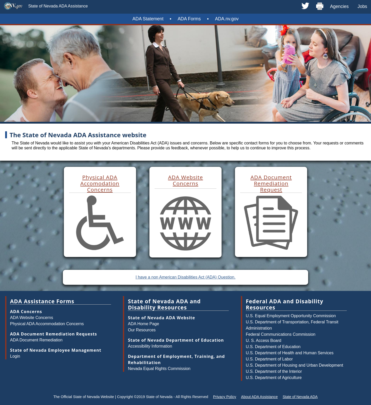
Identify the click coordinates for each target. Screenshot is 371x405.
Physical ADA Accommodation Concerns (47, 324)
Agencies (339, 6)
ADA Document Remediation (36, 340)
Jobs (362, 6)
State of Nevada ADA (300, 397)
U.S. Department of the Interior (274, 371)
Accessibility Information (150, 346)
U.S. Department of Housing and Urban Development (294, 365)
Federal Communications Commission (280, 334)
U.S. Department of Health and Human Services (290, 353)
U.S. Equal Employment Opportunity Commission (291, 316)
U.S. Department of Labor (269, 359)
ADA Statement (147, 18)
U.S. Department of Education (273, 346)
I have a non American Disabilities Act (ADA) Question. (185, 277)
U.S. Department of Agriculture (274, 377)
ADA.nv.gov (227, 18)
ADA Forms (189, 18)
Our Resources (142, 330)
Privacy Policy (224, 397)
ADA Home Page (143, 324)
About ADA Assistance (259, 397)
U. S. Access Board (263, 340)
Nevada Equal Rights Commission (159, 368)
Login (15, 356)
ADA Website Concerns (31, 317)
